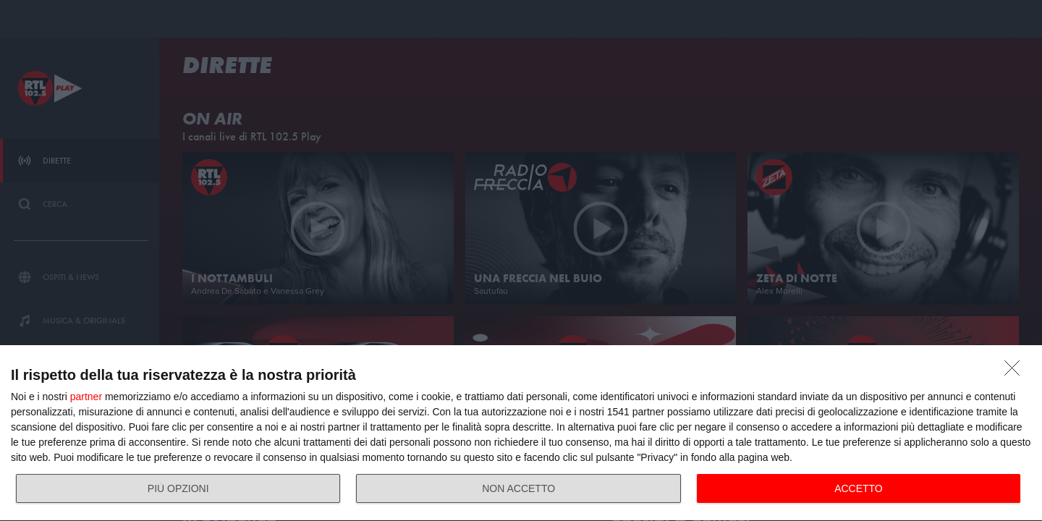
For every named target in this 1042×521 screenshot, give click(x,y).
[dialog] (521, 433)
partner (86, 396)
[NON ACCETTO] (1016, 372)
